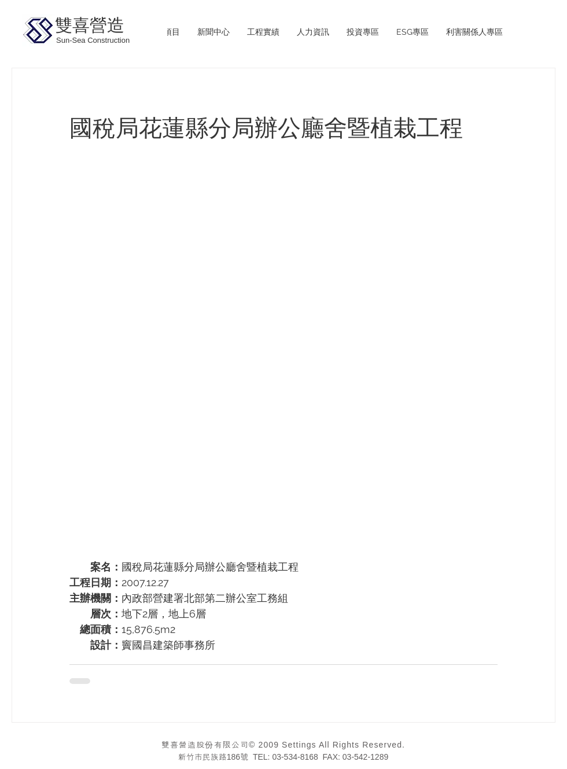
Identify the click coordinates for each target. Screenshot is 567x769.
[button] (263, 32)
